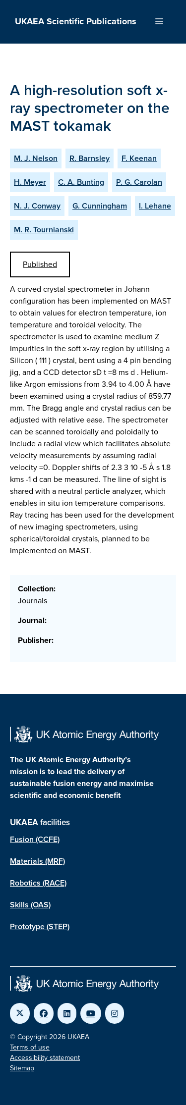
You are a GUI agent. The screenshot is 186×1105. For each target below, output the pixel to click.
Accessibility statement (45, 1057)
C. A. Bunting (81, 182)
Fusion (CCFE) (35, 839)
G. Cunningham (99, 205)
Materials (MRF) (37, 861)
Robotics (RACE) (38, 883)
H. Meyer (30, 182)
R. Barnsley (89, 158)
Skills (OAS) (30, 904)
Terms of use (30, 1047)
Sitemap (22, 1068)
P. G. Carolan (139, 182)
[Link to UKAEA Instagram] (114, 1013)
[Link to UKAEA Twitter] (20, 1013)
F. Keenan (139, 158)
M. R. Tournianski (44, 229)
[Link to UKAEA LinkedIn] (67, 1013)
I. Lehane (155, 205)
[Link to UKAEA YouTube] (90, 1013)
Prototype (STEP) (39, 926)
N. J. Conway (37, 205)
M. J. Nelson (36, 158)
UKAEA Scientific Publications (75, 21)
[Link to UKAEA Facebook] (44, 1013)
